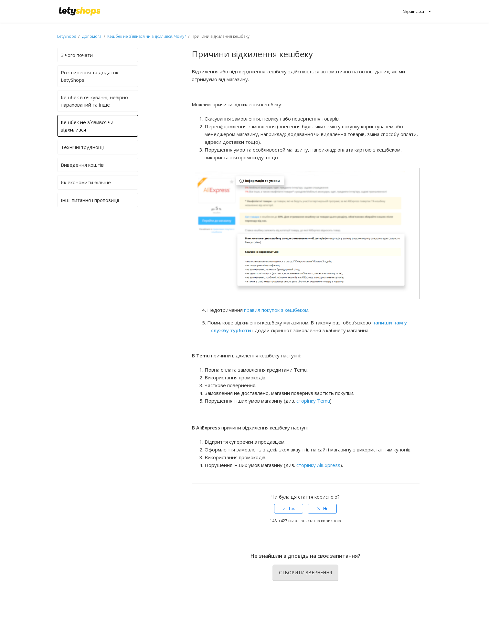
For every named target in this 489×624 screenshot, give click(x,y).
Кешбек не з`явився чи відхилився (87, 126)
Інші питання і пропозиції (90, 200)
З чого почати (77, 55)
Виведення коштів (82, 165)
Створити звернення (305, 572)
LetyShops (66, 36)
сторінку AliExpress (318, 465)
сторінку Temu (313, 400)
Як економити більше (86, 182)
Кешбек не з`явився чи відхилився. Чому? (146, 36)
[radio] (288, 508)
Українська (413, 11)
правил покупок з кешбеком (276, 310)
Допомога (92, 36)
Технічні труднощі (82, 147)
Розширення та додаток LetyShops (89, 76)
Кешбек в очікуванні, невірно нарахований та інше (94, 101)
